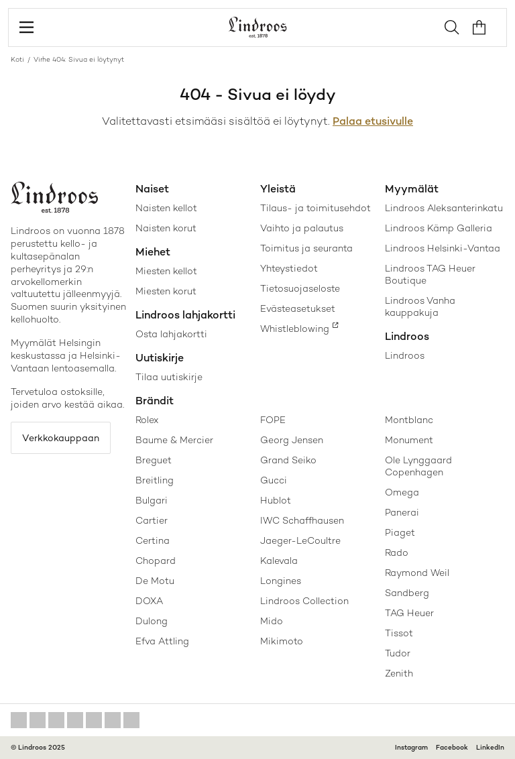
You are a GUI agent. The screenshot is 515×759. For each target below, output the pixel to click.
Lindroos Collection (304, 601)
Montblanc (409, 420)
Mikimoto (281, 641)
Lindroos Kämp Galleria (438, 228)
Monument (409, 440)
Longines (280, 581)
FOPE (273, 420)
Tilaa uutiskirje (169, 377)
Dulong (151, 621)
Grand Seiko (288, 460)
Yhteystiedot (289, 268)
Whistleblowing (294, 329)
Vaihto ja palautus (301, 228)
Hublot (275, 500)
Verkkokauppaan (60, 438)
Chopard (155, 560)
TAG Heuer (409, 613)
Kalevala (279, 560)
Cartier (151, 520)
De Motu (154, 581)
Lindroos (404, 355)
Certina (152, 540)
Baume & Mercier (174, 440)
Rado (396, 552)
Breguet (153, 460)
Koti (17, 59)
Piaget (400, 532)
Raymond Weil (417, 573)
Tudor (397, 653)
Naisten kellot (166, 208)
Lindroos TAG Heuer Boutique (430, 274)
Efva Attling (162, 641)
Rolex (146, 420)
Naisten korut (165, 228)
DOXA (149, 601)
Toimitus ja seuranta (306, 248)
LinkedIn (490, 747)
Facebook (452, 747)
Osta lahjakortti (171, 334)
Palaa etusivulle (373, 121)
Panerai (402, 512)
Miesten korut (165, 291)
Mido (271, 621)
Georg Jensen (291, 440)
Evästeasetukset (297, 308)
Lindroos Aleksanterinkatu (444, 208)
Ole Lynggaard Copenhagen (418, 466)
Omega (402, 492)
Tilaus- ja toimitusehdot (315, 208)
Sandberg (407, 593)
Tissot (399, 633)
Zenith (399, 673)
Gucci (273, 480)
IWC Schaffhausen (302, 520)
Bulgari (151, 500)
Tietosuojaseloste (300, 288)
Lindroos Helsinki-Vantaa (442, 248)
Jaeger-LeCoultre (300, 540)
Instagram (411, 747)
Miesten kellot (166, 271)
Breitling (154, 480)
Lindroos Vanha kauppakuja (420, 306)
